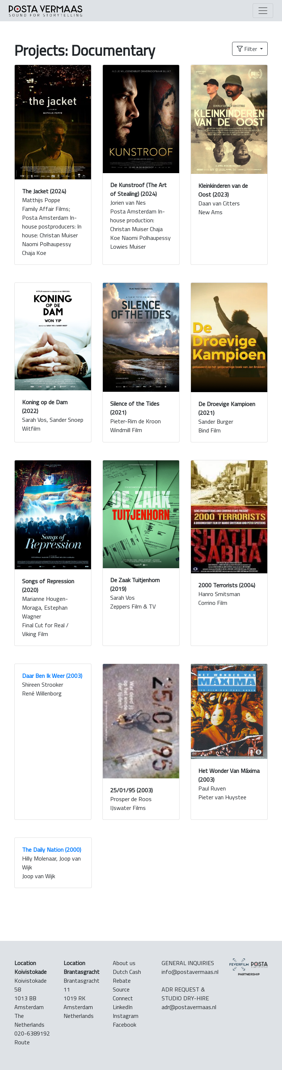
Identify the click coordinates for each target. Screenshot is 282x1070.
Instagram (125, 1015)
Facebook (124, 1024)
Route (22, 1042)
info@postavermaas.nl (190, 971)
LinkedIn (123, 1007)
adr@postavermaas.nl (189, 1007)
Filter (247, 48)
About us (124, 962)
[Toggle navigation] (263, 10)
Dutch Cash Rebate (127, 976)
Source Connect (123, 994)
